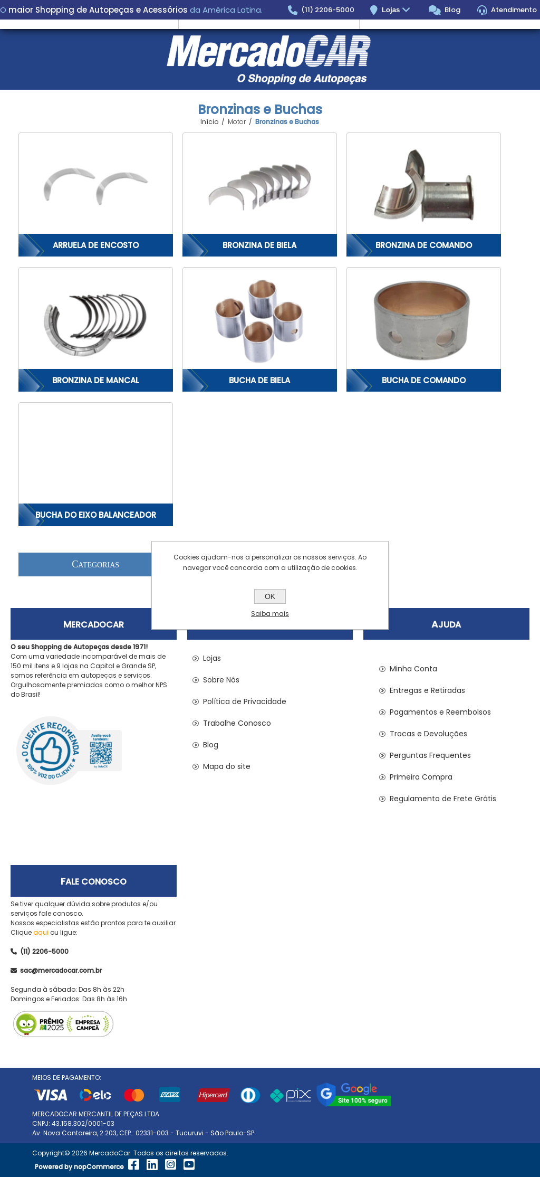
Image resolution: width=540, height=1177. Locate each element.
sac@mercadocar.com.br (56, 970)
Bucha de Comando (424, 380)
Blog (445, 10)
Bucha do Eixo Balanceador (95, 514)
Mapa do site (226, 766)
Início (209, 122)
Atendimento (507, 10)
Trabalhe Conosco (237, 723)
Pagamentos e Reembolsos (440, 712)
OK (270, 596)
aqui (41, 932)
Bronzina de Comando (423, 245)
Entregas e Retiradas (427, 690)
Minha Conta (413, 668)
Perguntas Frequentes (430, 755)
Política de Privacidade (244, 701)
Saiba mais (270, 613)
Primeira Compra (421, 777)
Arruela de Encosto (96, 245)
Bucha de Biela (259, 380)
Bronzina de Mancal (95, 380)
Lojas (397, 10)
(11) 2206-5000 (321, 10)
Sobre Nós (221, 680)
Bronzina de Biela (259, 245)
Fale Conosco (94, 882)
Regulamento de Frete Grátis (443, 798)
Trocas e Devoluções (428, 733)
